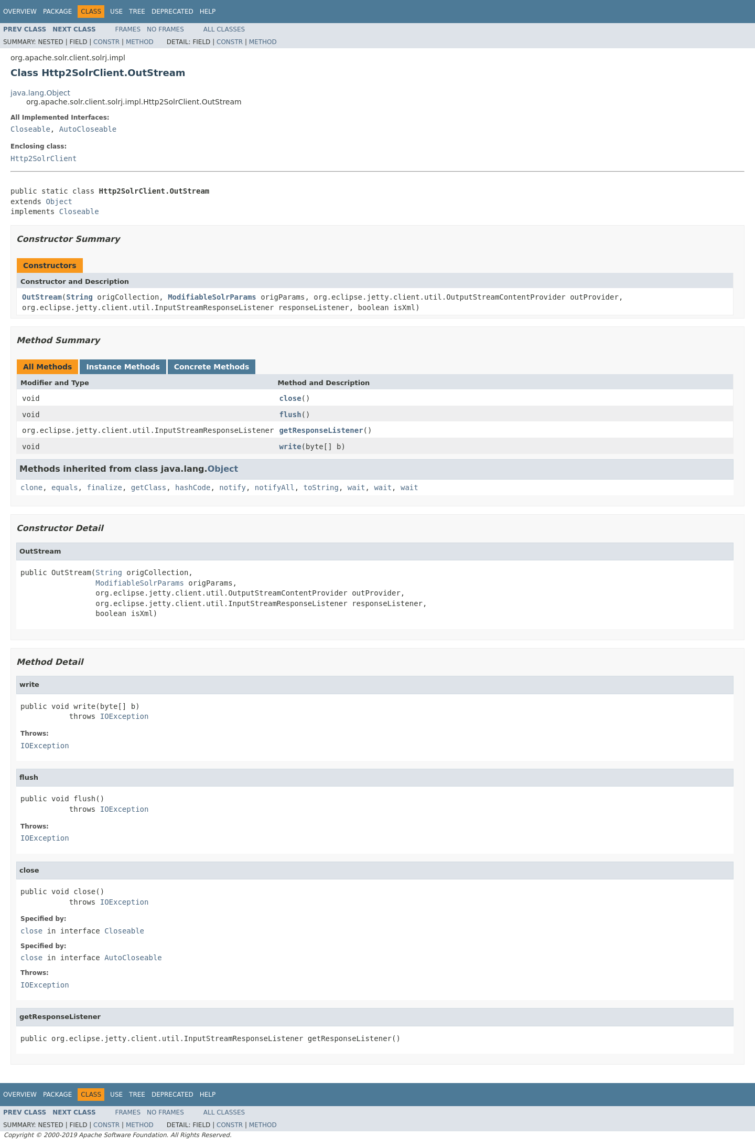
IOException (124, 716)
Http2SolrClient (43, 158)
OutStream (42, 297)
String (79, 297)
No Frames (165, 29)
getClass (148, 487)
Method (140, 42)
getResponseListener (321, 430)
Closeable (30, 129)
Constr (106, 42)
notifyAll (275, 487)
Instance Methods (122, 367)
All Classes (224, 29)
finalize (104, 487)
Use (116, 11)
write (290, 446)
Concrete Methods (212, 367)
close (290, 398)
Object (59, 201)
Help (208, 11)
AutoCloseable (88, 129)
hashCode (192, 487)
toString (321, 487)
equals (64, 487)
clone (31, 487)
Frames (128, 29)
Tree (137, 11)
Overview (20, 11)
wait (356, 487)
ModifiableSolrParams (212, 297)
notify (232, 487)
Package (57, 11)
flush (290, 414)
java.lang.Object (40, 93)
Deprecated (172, 11)
